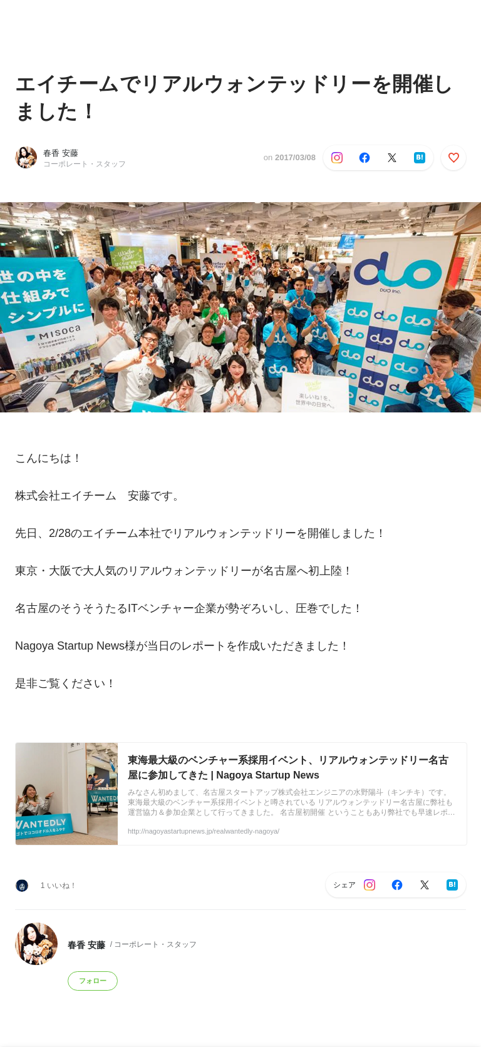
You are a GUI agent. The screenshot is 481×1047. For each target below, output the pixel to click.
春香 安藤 (60, 153)
